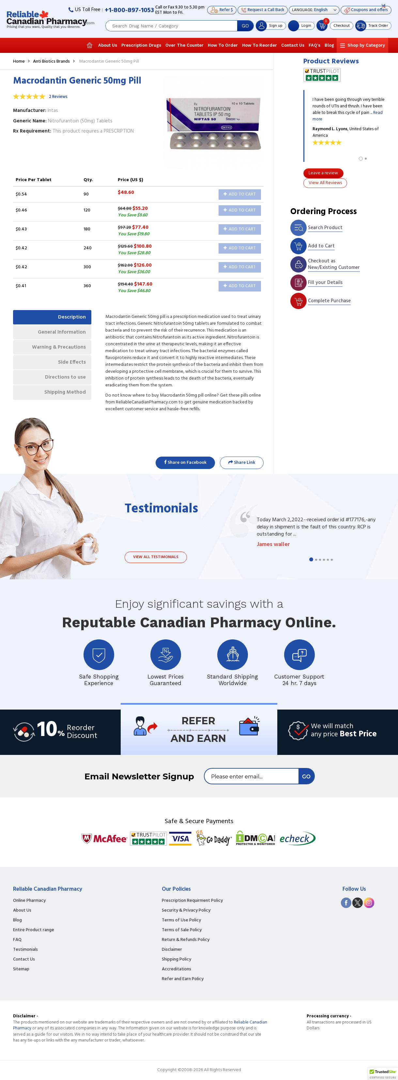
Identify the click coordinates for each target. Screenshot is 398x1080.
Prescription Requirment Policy (192, 901)
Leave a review (323, 173)
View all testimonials (155, 557)
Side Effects (71, 365)
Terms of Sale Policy (182, 930)
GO (245, 26)
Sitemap (21, 969)
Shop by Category (366, 45)
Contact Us (292, 45)
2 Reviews (58, 96)
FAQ (17, 940)
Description (71, 317)
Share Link (241, 462)
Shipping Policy (176, 959)
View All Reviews (325, 183)
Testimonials (25, 950)
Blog (329, 45)
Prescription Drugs (141, 45)
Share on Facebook (185, 462)
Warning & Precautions (57, 349)
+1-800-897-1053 (129, 10)
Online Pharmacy (29, 901)
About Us (107, 45)
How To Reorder (259, 45)
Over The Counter (184, 45)
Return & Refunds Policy (185, 940)
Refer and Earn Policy (183, 979)
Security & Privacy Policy (186, 910)
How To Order (223, 45)
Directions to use (64, 381)
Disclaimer (172, 950)
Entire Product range (33, 930)
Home (19, 61)
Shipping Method (64, 397)
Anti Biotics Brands (51, 61)
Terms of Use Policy (181, 920)
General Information (60, 333)
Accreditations (176, 969)
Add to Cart (239, 194)
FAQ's (314, 45)
